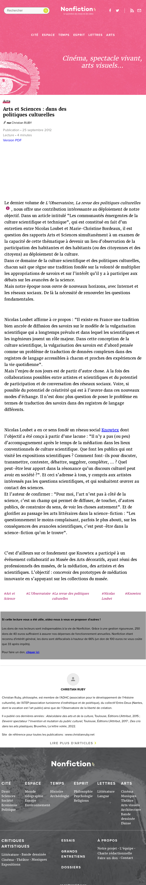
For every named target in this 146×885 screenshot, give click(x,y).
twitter (117, 10)
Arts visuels (130, 805)
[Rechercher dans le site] (27, 10)
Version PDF (12, 140)
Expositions (11, 864)
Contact (127, 858)
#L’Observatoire (38, 594)
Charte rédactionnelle (115, 853)
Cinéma (127, 792)
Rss (132, 10)
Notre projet (107, 848)
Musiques (128, 796)
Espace (48, 35)
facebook (110, 10)
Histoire (56, 792)
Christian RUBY (22, 123)
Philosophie (83, 792)
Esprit (79, 35)
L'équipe (126, 848)
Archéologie (59, 796)
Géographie (34, 796)
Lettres (95, 35)
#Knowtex (133, 594)
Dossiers (71, 867)
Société (7, 801)
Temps (64, 35)
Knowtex (110, 430)
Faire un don (108, 858)
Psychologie (83, 796)
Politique (9, 810)
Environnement (37, 805)
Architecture (131, 810)
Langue (103, 796)
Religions (81, 801)
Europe (30, 801)
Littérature (106, 792)
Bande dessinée (34, 854)
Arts (110, 35)
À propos (108, 840)
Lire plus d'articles (71, 743)
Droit (6, 792)
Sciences (8, 796)
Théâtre (127, 801)
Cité (34, 35)
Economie (9, 805)
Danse (126, 823)
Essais (68, 840)
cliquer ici (32, 652)
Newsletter (139, 10)
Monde (30, 792)
